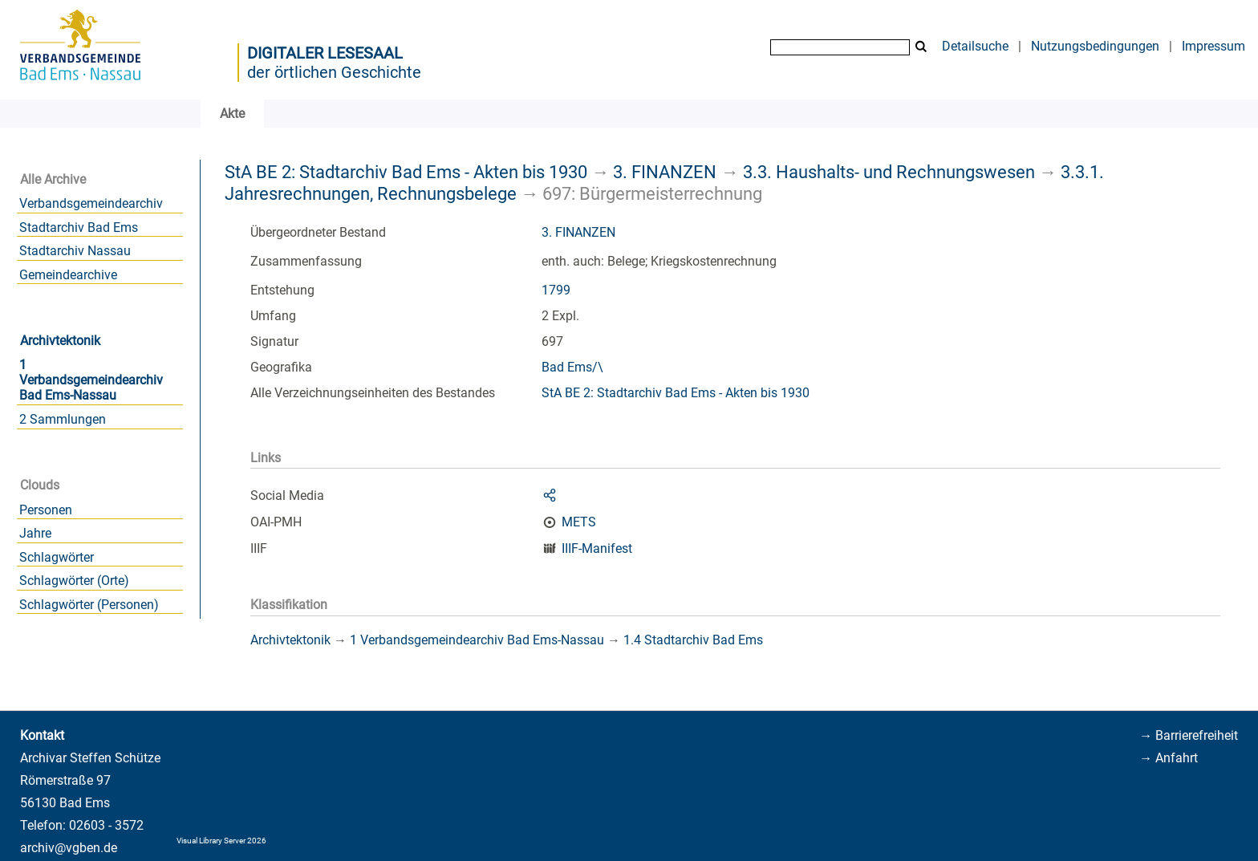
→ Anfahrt (1168, 758)
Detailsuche (975, 46)
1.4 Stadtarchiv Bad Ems (693, 640)
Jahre (35, 533)
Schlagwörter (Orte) (74, 580)
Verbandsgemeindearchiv (91, 203)
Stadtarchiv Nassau (75, 250)
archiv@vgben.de (68, 847)
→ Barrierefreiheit (1188, 735)
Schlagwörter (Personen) (89, 604)
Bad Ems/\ (572, 367)
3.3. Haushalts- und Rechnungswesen (889, 171)
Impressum (1213, 46)
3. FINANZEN (664, 171)
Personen (45, 510)
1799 (556, 290)
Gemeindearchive (68, 274)
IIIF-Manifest (597, 548)
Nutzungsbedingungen (1095, 46)
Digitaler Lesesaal (325, 53)
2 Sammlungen (62, 419)
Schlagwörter (56, 557)
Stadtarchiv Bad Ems (78, 227)
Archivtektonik (60, 340)
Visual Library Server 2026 (221, 840)
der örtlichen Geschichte (334, 72)
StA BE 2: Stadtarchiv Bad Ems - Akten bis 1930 (406, 171)
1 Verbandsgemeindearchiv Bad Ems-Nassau (91, 380)
